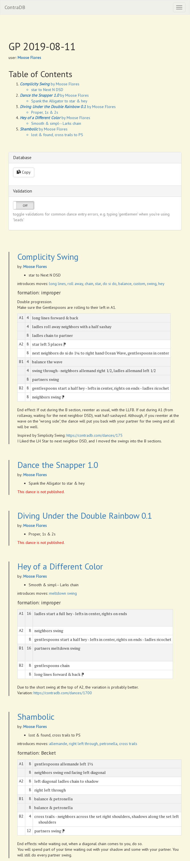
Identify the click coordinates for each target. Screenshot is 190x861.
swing (152, 283)
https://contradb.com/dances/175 (94, 435)
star (98, 283)
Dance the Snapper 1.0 (57, 464)
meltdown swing (63, 593)
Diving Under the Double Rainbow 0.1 (84, 515)
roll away (75, 283)
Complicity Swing (48, 256)
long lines (57, 283)
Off (25, 205)
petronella (108, 743)
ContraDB (15, 7)
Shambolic (35, 716)
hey (161, 283)
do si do (110, 283)
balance (125, 283)
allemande (58, 743)
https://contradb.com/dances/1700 (62, 692)
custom (139, 283)
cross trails (128, 743)
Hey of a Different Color (60, 566)
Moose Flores (29, 57)
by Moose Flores (49, 83)
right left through (83, 743)
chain (89, 283)
